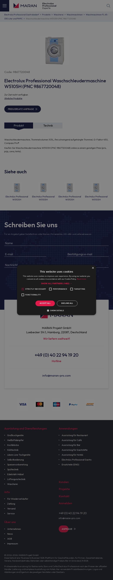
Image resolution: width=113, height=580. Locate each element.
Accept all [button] (45, 303)
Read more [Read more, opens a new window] (81, 279)
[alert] (56, 290)
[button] (56, 284)
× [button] (93, 268)
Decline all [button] (67, 303)
